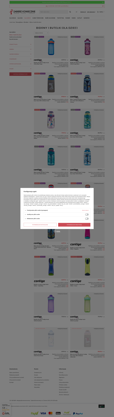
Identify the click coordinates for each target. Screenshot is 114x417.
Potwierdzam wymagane (40, 224)
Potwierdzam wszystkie (74, 224)
